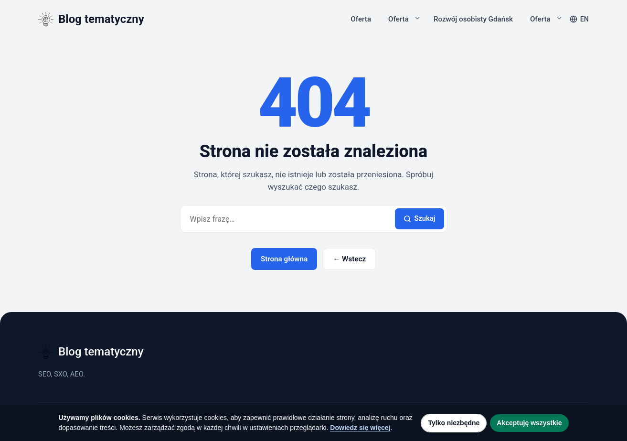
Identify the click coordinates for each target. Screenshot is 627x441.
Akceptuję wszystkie (529, 423)
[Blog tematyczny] (91, 19)
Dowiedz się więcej (360, 427)
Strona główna (284, 259)
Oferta (361, 19)
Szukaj (419, 218)
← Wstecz (349, 259)
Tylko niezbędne (453, 423)
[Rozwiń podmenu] (417, 18)
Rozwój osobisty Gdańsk (473, 19)
